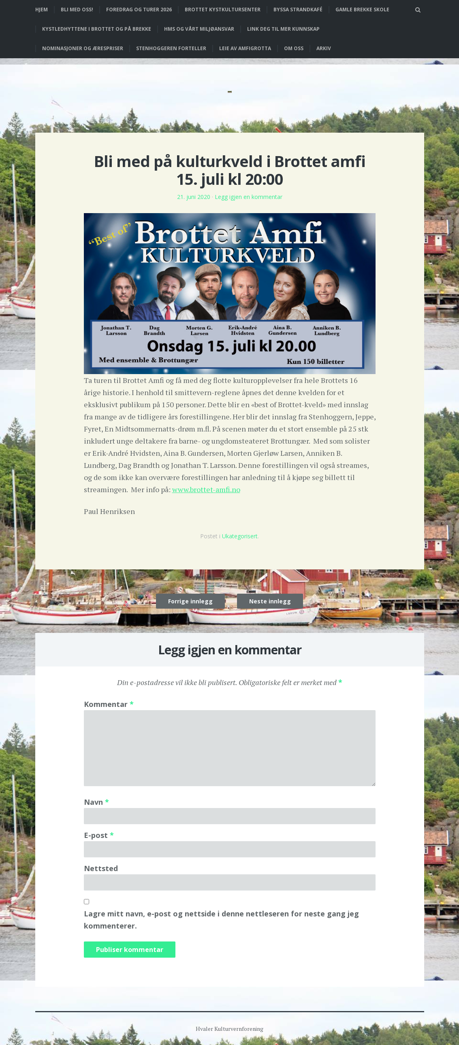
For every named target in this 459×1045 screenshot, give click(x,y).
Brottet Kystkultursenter (222, 9)
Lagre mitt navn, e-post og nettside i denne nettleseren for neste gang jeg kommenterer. (221, 920)
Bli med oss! (77, 9)
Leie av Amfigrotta (245, 48)
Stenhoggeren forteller (171, 48)
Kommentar (109, 704)
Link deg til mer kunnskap (283, 28)
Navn (96, 802)
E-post (99, 835)
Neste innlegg (270, 601)
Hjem (41, 9)
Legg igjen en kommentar (248, 197)
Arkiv (323, 48)
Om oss (293, 48)
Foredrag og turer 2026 (139, 9)
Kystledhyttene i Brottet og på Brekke (96, 28)
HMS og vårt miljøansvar (199, 28)
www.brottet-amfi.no (206, 489)
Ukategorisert (240, 536)
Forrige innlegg (190, 601)
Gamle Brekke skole (362, 9)
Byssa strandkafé (297, 9)
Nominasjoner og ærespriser (82, 48)
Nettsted (101, 868)
